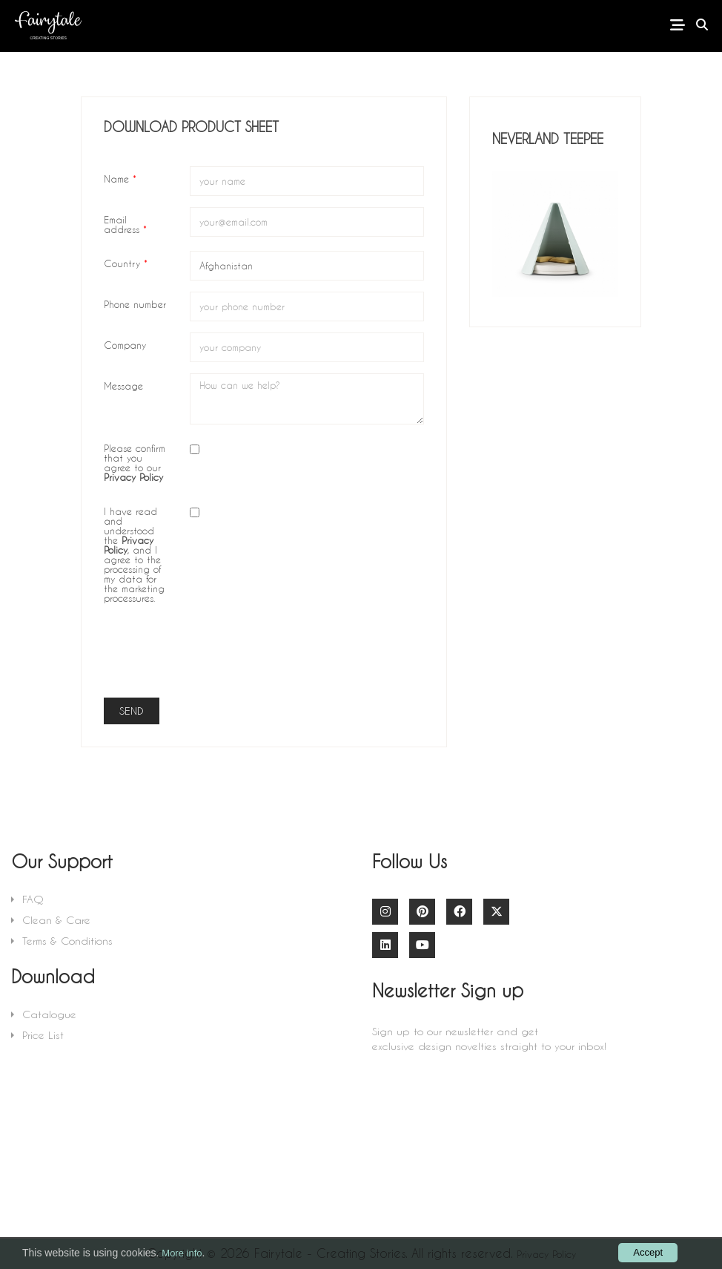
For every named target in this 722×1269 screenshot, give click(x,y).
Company (125, 344)
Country (126, 263)
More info (182, 1253)
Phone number (135, 303)
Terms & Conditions (67, 940)
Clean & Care (56, 920)
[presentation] (302, 657)
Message (123, 385)
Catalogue (49, 1014)
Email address (125, 224)
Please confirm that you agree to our (134, 462)
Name (120, 178)
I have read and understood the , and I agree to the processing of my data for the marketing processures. (134, 554)
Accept (648, 1252)
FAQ (33, 899)
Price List (43, 1035)
